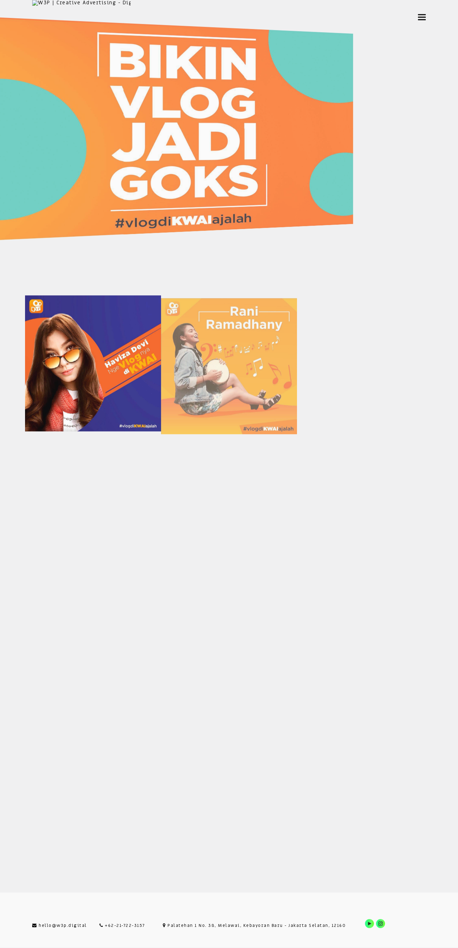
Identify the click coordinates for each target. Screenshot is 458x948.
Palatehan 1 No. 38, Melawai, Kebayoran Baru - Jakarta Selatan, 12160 (254, 925)
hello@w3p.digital (59, 925)
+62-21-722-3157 (122, 925)
